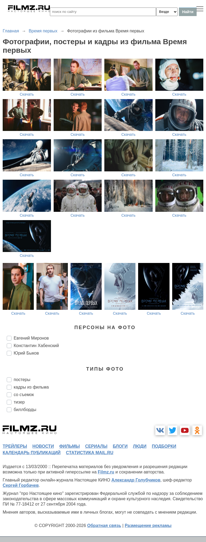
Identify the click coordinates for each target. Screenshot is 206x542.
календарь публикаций (32, 452)
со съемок (24, 394)
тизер (19, 402)
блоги (120, 446)
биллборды (25, 409)
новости (43, 446)
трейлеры (15, 446)
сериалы (96, 446)
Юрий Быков (26, 353)
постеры (22, 379)
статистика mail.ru (89, 452)
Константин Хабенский (36, 345)
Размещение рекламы (148, 525)
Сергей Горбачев (21, 485)
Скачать (27, 94)
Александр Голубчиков (135, 480)
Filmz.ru (106, 472)
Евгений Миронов (31, 338)
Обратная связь (104, 525)
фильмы (69, 446)
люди (139, 446)
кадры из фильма (31, 387)
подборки (164, 446)
